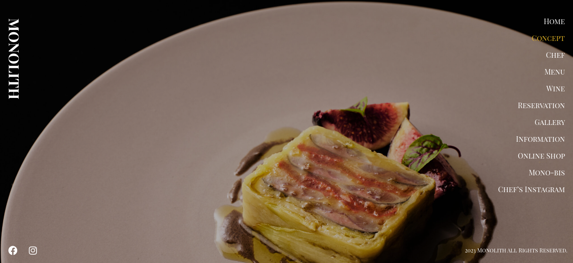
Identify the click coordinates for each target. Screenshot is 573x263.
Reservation (541, 105)
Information (540, 139)
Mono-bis (547, 172)
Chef (555, 55)
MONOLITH (14, 58)
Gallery (550, 122)
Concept (548, 38)
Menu (554, 71)
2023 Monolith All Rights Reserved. (516, 250)
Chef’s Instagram (531, 189)
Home (554, 21)
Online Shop (541, 155)
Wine (555, 88)
